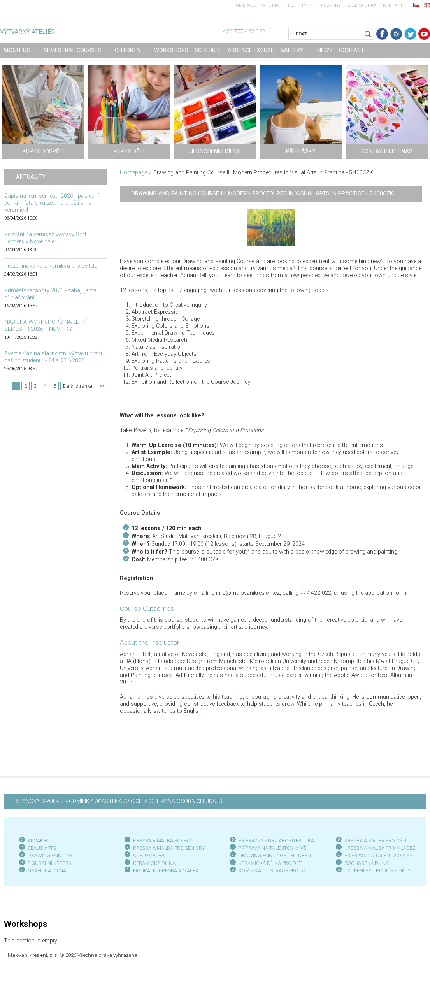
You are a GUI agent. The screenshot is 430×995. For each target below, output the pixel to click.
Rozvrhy (331, 5)
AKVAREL (38, 841)
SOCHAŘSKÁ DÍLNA (366, 863)
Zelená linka (362, 5)
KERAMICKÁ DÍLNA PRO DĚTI (271, 863)
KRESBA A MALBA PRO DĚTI (375, 841)
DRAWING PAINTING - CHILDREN (275, 855)
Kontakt (393, 5)
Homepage (244, 5)
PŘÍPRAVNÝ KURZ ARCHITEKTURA (276, 841)
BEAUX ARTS (42, 848)
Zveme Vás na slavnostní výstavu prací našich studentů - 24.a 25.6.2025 (53, 357)
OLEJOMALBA (149, 855)
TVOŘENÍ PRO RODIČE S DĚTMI (378, 871)
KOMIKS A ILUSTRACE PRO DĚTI (274, 871)
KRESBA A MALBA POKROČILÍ (165, 841)
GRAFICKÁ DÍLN (45, 871)
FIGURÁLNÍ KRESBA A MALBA (166, 871)
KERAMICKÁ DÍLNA (154, 863)
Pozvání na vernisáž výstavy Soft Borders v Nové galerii (45, 238)
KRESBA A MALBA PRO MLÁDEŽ (380, 848)
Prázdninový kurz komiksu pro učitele (50, 266)
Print (308, 5)
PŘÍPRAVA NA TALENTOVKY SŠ (378, 855)
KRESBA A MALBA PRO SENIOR (167, 848)
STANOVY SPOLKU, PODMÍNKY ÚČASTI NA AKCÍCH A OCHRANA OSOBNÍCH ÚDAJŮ (119, 801)
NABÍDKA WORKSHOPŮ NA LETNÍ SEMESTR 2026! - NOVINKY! (46, 325)
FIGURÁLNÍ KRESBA (50, 863)
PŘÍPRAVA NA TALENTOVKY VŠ (273, 848)
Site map (271, 5)
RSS (291, 5)
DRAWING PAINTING (50, 855)
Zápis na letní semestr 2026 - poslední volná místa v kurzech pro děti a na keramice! (51, 203)
